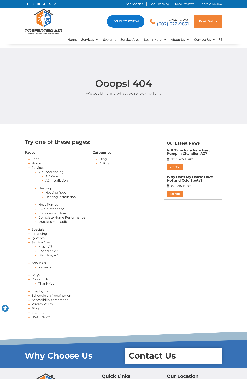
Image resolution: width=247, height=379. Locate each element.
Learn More (155, 40)
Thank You (46, 283)
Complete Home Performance (61, 217)
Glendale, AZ (48, 255)
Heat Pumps (48, 204)
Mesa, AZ (45, 247)
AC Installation (56, 180)
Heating (44, 188)
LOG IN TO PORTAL (126, 21)
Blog (35, 308)
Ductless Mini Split (52, 222)
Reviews (44, 267)
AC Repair (53, 176)
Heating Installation (60, 197)
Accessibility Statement (50, 300)
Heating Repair (57, 192)
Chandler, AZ (48, 251)
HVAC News (41, 317)
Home (72, 40)
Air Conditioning (51, 172)
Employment (42, 291)
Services (90, 40)
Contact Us (205, 40)
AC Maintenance (51, 209)
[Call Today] (152, 21)
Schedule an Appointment (52, 295)
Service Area (130, 40)
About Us (180, 40)
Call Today (179, 19)
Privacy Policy (42, 304)
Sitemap (38, 313)
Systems (109, 40)
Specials (38, 229)
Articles (105, 163)
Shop (35, 159)
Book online (208, 21)
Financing (39, 234)
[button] (220, 39)
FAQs (36, 275)
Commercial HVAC (52, 213)
